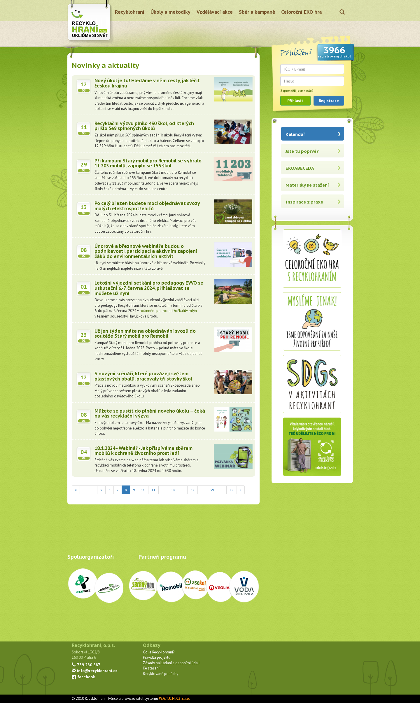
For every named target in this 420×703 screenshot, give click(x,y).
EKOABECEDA (300, 168)
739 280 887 (86, 664)
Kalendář (295, 134)
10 (143, 490)
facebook (83, 676)
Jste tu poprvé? (302, 151)
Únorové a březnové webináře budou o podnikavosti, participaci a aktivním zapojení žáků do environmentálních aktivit (145, 251)
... (92, 490)
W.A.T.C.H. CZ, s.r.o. (174, 698)
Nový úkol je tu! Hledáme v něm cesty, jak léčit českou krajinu (147, 83)
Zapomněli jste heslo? (297, 91)
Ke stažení (151, 668)
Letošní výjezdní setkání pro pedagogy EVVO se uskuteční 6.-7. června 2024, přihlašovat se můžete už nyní (148, 288)
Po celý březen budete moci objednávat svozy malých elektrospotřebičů (147, 205)
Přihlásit (295, 100)
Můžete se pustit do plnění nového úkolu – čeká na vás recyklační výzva (149, 413)
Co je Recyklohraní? (158, 652)
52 (232, 490)
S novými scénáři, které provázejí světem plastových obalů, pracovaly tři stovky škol (143, 376)
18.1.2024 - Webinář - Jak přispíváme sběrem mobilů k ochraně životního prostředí (143, 450)
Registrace (329, 100)
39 (212, 490)
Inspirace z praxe (304, 202)
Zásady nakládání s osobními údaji (171, 662)
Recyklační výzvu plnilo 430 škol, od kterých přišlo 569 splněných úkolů (144, 126)
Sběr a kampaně (257, 11)
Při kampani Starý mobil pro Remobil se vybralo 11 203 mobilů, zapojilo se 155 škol (148, 163)
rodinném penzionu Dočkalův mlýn (168, 310)
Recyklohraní (129, 11)
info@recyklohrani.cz (95, 670)
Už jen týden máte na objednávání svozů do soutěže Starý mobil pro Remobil (145, 333)
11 (153, 490)
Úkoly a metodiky (170, 11)
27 (192, 490)
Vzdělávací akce (215, 11)
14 (173, 490)
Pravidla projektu (156, 657)
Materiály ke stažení (307, 185)
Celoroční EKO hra (301, 11)
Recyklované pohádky (160, 673)
